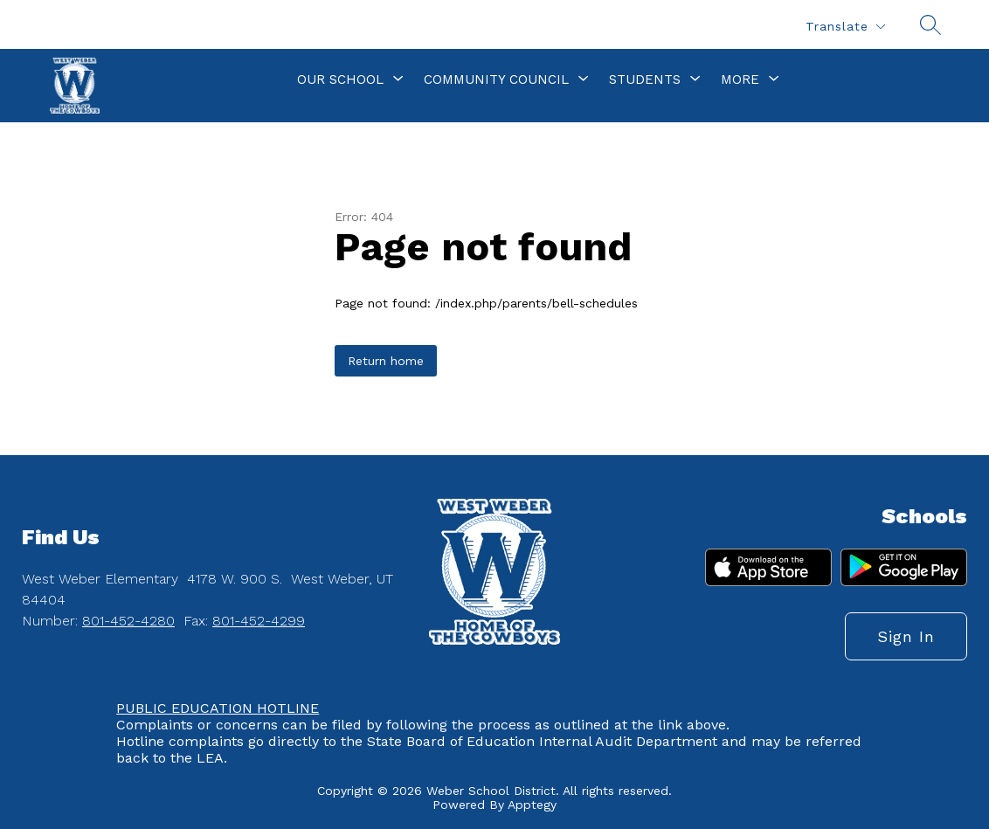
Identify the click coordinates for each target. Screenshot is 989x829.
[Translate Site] (845, 27)
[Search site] (930, 24)
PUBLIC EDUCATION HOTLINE (217, 708)
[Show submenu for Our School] (340, 79)
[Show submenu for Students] (645, 79)
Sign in (906, 636)
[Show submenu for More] (740, 79)
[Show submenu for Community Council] (496, 79)
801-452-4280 (128, 620)
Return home (386, 361)
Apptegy (532, 805)
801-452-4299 (258, 620)
